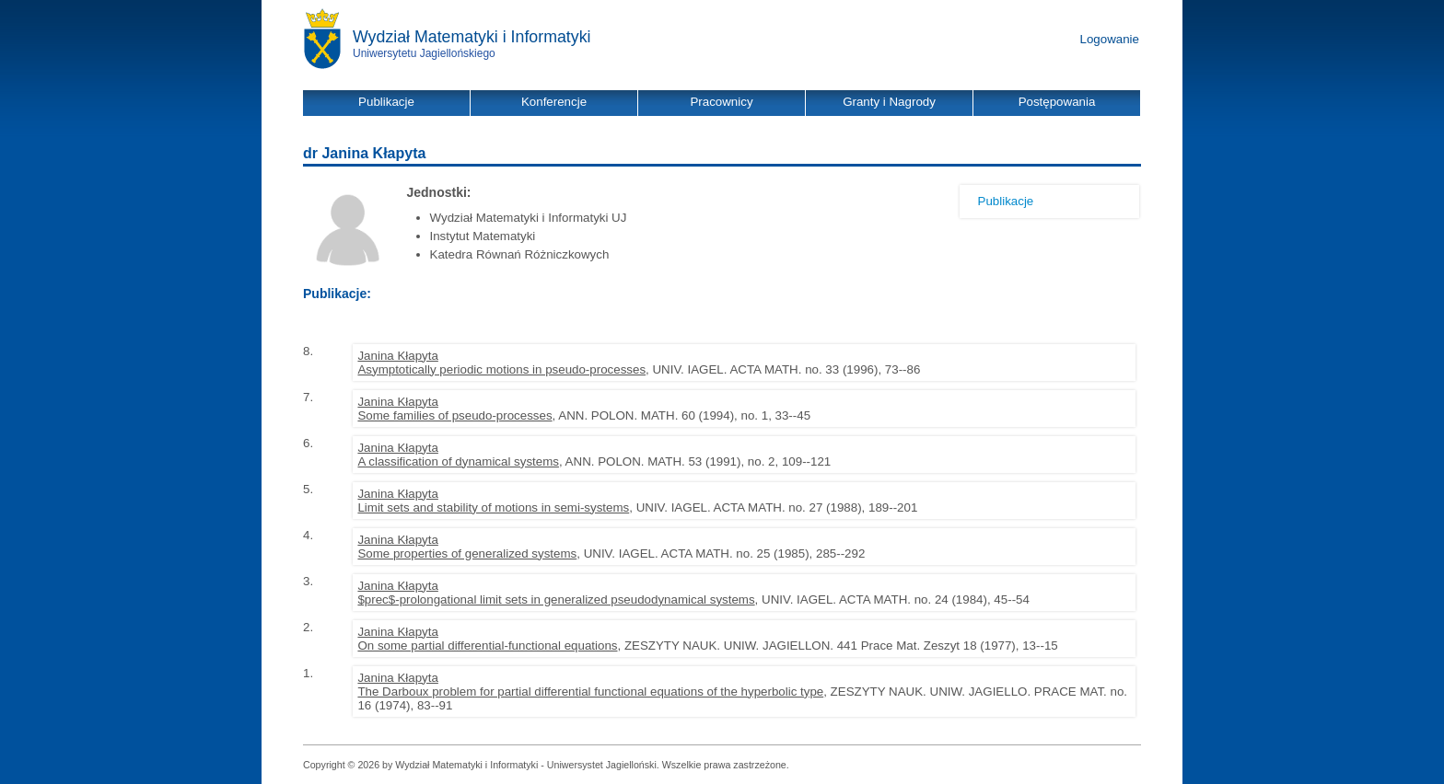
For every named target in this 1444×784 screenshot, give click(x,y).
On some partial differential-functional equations (487, 645)
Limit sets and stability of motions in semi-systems (493, 507)
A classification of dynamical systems (458, 461)
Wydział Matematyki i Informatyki (472, 37)
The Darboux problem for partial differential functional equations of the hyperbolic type (590, 691)
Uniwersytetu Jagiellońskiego (424, 53)
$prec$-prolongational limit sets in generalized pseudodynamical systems (555, 599)
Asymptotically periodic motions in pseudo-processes (501, 369)
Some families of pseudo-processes (454, 415)
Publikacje (1006, 201)
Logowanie (1109, 39)
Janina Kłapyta (397, 356)
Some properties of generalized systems (466, 553)
